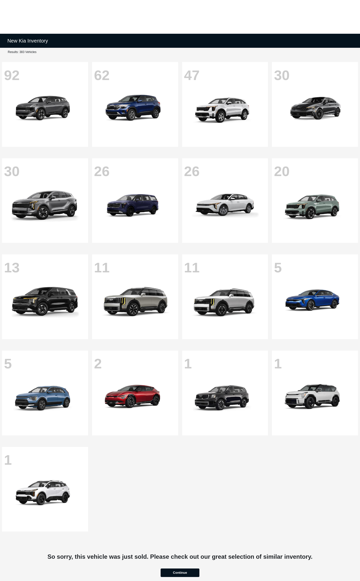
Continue (180, 572)
